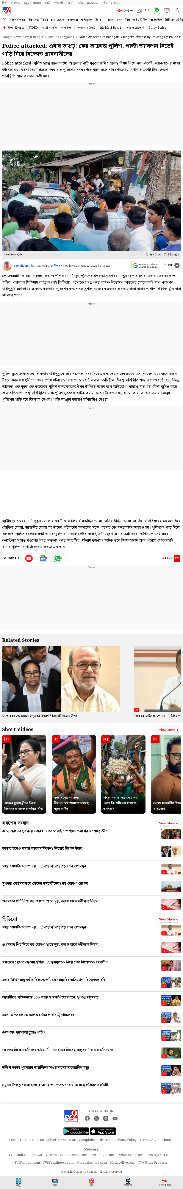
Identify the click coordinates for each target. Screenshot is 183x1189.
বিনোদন (99, 20)
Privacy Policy (125, 1140)
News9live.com (45, 1155)
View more (168, 730)
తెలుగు (37, 3)
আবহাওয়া (66, 27)
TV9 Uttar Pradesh (152, 1162)
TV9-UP (115, 3)
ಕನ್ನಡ (27, 3)
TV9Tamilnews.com (58, 1162)
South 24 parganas (60, 37)
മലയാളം (92, 3)
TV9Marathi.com (130, 1155)
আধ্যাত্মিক (156, 20)
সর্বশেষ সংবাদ (15, 823)
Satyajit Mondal (24, 266)
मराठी (47, 3)
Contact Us (17, 1140)
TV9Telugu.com (102, 1155)
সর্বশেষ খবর (17, 20)
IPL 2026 (57, 20)
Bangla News (11, 37)
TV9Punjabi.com (27, 1162)
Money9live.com (122, 1162)
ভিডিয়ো (9, 919)
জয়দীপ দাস (56, 266)
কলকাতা (72, 20)
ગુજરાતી (58, 3)
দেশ (119, 20)
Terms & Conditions (155, 1140)
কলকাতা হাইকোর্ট (86, 27)
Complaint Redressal (95, 1140)
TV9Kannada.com (73, 1155)
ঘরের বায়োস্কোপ (134, 27)
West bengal (34, 37)
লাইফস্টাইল (140, 20)
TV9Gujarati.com (159, 1155)
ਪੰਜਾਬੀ (69, 3)
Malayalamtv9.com (92, 1162)
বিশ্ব (127, 20)
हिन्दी (5, 3)
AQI (147, 10)
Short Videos (17, 729)
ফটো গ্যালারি (49, 27)
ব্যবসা (110, 20)
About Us (36, 1140)
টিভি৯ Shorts (15, 27)
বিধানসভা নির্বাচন (38, 20)
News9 (15, 3)
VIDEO (33, 27)
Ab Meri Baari (110, 27)
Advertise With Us (61, 1140)
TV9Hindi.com (20, 1155)
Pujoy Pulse (157, 27)
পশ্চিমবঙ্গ (86, 20)
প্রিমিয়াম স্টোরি (174, 20)
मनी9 (104, 3)
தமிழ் (80, 3)
